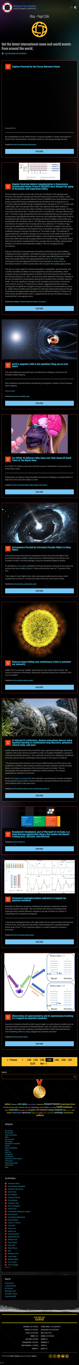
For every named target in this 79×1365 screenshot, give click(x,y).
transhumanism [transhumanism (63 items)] (68, 1113)
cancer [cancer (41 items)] (16, 1107)
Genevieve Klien (13, 1183)
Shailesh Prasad (14, 1198)
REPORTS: (43, 1339)
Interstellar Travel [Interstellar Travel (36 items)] (23, 1110)
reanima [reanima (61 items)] (9, 1113)
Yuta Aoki (11, 1225)
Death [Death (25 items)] (29, 1107)
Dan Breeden (12, 1195)
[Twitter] (54, 1356)
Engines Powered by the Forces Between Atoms (36, 67)
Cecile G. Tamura (14, 1223)
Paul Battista (12, 1200)
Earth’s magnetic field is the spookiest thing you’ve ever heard (40, 365)
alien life (8, 1152)
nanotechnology (23, 144)
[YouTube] (62, 1356)
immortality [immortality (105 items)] (13, 1110)
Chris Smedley (13, 1265)
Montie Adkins (13, 1259)
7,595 (56, 1060)
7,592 (35, 1060)
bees (6, 1167)
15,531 (32, 1063)
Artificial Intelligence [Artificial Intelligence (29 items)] (31, 1104)
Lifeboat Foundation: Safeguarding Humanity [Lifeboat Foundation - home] (34, 7)
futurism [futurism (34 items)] (51, 1107)
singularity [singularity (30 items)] (40, 1113)
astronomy (9, 1161)
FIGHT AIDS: (28, 1339)
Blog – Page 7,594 (39, 17)
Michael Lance (13, 1254)
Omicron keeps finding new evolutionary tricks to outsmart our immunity (41, 663)
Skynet (7, 1146)
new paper (22, 566)
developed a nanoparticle (21, 778)
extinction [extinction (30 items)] (41, 1107)
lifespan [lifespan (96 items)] (51, 1110)
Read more (39, 151)
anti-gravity (9, 1154)
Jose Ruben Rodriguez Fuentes (19, 1212)
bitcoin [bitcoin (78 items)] (72, 1104)
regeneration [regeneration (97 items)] (26, 1113)
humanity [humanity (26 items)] (75, 1107)
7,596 (63, 1060)
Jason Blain (12, 1256)
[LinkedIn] (58, 1356)
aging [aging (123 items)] (7, 1104)
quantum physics (29, 935)
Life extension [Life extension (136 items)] (42, 1110)
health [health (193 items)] (59, 1107)
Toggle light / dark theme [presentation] (75, 7)
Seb (9, 1251)
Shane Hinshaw (13, 1234)
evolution (21, 584)
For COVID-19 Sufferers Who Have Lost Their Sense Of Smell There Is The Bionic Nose (41, 459)
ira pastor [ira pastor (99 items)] (31, 1110)
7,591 (29, 1060)
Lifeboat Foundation (15, 1356)
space (27, 396)
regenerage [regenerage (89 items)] (16, 1113)
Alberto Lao (12, 1231)
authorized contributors (19, 53)
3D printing (9, 1131)
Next (42, 1063)
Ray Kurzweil (9, 1139)
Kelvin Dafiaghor (15, 301)
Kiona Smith (10, 391)
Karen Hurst (12, 1209)
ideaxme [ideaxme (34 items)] (7, 1110)
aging (7, 1150)
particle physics (32, 144)
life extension (34, 301)
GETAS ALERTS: (45, 1330)
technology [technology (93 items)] (58, 1113)
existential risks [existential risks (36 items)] (35, 1107)
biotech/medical (25, 301)
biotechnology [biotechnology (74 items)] (65, 1104)
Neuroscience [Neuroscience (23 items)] (68, 1110)
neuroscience (42, 301)
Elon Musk (8, 1141)
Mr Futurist (9, 1288)
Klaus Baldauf (13, 1220)
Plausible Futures (11, 1294)
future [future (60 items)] (46, 1107)
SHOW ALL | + (8, 1267)
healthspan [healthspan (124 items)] (67, 1107)
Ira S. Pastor (12, 1262)
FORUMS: (34, 1348)
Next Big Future (10, 1291)
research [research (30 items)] (33, 1113)
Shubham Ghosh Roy (15, 1189)
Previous (13, 1060)
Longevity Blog (10, 1286)
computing (21, 935)
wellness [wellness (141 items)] (40, 1115)
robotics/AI (46, 788)
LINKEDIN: (27, 1330)
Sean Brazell (12, 1242)
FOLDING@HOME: (26, 1342)
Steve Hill (11, 1245)
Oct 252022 (8, 67)
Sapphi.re (34, 1356)
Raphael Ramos (13, 1237)
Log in (7, 53)
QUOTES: (43, 1348)
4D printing (9, 1133)
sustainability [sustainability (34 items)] (50, 1113)
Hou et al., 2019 (51, 259)
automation (9, 1165)
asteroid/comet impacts (13, 1159)
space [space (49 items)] (45, 1113)
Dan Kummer (12, 1214)
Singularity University (12, 1144)
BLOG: (42, 1333)
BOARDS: (43, 1336)
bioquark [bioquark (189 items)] (48, 1104)
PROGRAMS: (44, 1342)
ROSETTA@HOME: (26, 1345)
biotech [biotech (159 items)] (56, 1104)
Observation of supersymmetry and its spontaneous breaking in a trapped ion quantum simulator (42, 1017)
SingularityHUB (10, 1296)
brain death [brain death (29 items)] (11, 1107)
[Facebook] (50, 1356)
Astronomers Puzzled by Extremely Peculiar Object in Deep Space (41, 548)
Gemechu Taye (13, 1203)
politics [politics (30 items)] (73, 1110)
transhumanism (43, 485)
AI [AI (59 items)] (10, 1104)
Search (74, 1076)
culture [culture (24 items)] (26, 1107)
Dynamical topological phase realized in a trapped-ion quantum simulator (39, 899)
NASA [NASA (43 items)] (64, 1110)
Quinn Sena (14, 144)
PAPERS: (43, 1345)
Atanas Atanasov (15, 396)
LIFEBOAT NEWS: (45, 1326)
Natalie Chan (12, 1240)
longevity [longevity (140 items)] (59, 1110)
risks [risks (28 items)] (37, 1113)
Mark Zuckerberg (11, 1148)
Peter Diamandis (11, 1135)
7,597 (70, 1060)
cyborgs (36, 485)
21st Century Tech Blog (17, 485)
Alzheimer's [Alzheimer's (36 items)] (14, 1104)
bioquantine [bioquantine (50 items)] (40, 1104)
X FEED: (27, 1333)
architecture (9, 1156)
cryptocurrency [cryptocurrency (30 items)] (22, 1107)
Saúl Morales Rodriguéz (16, 1186)
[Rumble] (67, 1356)
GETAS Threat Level (39, 1319)
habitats (23, 396)
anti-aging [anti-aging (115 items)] (22, 1104)
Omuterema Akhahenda (16, 1217)
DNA (6, 1137)
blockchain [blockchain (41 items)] (6, 1107)
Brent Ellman (12, 1248)
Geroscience (9, 1283)
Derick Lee (11, 1228)
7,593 (42, 1060)
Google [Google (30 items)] (54, 1107)
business (30, 788)
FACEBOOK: (26, 1326)
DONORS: (32, 1336)
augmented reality (11, 1163)
